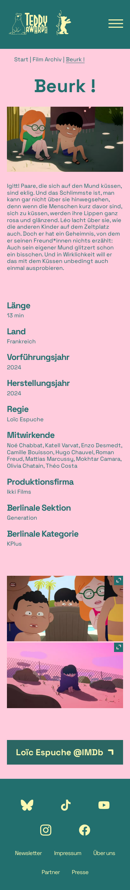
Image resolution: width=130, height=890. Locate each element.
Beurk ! (75, 59)
